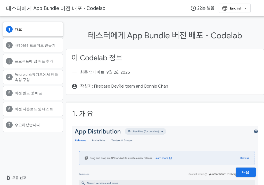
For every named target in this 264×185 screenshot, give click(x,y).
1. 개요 (83, 113)
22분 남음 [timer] (202, 8)
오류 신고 (15, 177)
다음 (246, 172)
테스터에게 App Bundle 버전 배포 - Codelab (55, 8)
